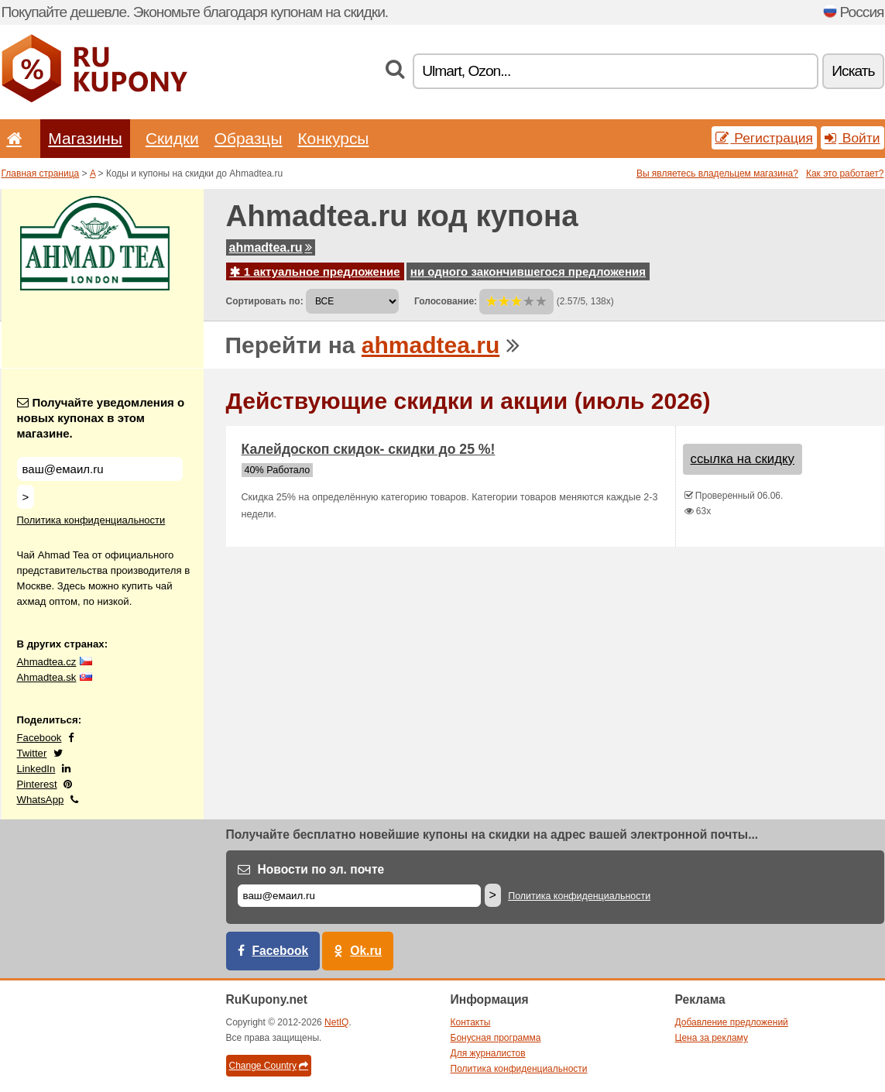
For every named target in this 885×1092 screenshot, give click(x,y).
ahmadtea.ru (270, 247)
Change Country (268, 1065)
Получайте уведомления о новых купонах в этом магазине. (101, 418)
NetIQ (336, 1022)
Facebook (39, 737)
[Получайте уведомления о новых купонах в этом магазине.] (100, 469)
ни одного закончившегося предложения (528, 271)
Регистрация (764, 138)
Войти (852, 138)
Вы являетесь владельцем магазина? (717, 173)
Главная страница (41, 173)
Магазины (85, 138)
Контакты (471, 1022)
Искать (853, 71)
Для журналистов (488, 1053)
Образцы (248, 138)
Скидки (172, 138)
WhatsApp (40, 799)
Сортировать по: (265, 301)
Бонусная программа (496, 1037)
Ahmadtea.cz (47, 662)
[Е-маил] (359, 895)
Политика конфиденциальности (91, 520)
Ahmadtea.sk (47, 677)
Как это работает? (845, 173)
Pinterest (37, 784)
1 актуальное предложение (315, 271)
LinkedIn (36, 768)
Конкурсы (333, 138)
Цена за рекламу (712, 1037)
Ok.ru (366, 950)
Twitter (32, 753)
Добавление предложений (731, 1022)
